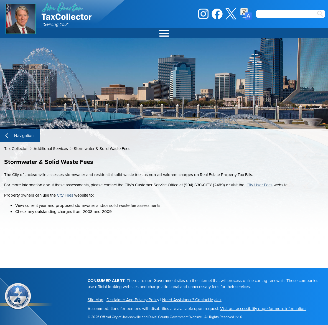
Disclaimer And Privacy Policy (132, 300)
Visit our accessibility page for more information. (263, 309)
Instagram (203, 13)
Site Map (95, 300)
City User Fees (259, 185)
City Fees (65, 195)
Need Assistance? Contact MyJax (192, 300)
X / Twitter (231, 13)
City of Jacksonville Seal (18, 296)
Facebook (217, 13)
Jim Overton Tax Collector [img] (67, 11)
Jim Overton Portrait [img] (21, 19)
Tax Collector (16, 149)
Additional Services (51, 149)
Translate (246, 14)
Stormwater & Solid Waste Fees (102, 149)
